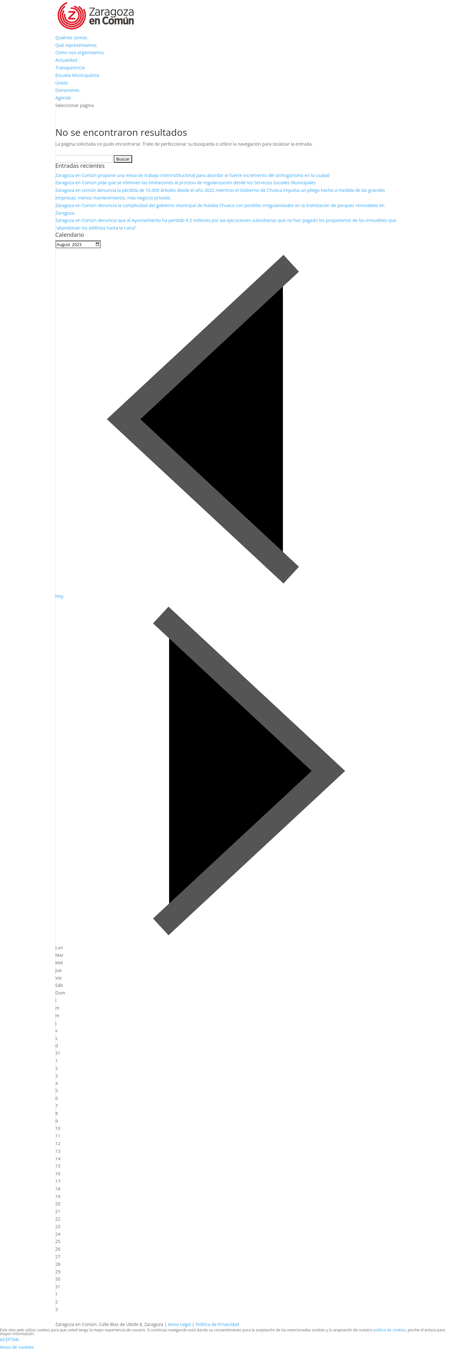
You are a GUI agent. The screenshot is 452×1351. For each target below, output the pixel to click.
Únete (61, 83)
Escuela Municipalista (77, 75)
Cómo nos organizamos (79, 52)
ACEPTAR (9, 1339)
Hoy (59, 596)
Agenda (63, 98)
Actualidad (66, 60)
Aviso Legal (179, 1324)
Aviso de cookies (17, 1347)
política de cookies (389, 1330)
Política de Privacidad (217, 1324)
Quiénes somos (71, 38)
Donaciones (67, 90)
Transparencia (70, 68)
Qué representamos (76, 45)
